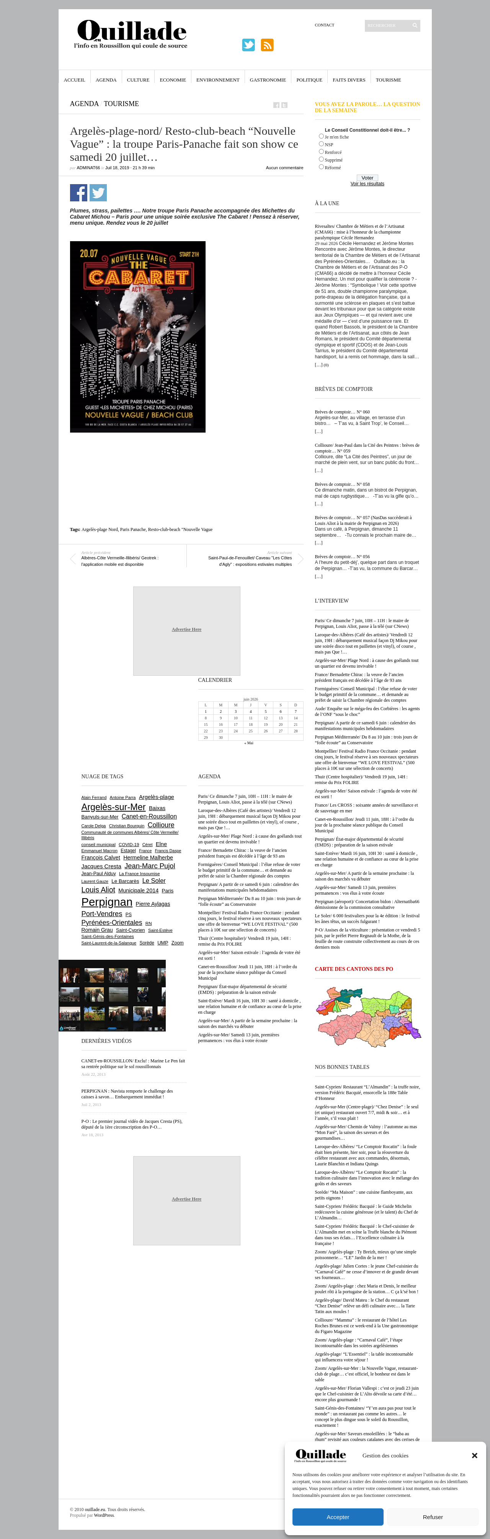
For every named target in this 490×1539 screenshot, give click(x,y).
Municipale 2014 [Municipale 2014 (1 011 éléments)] (138, 890)
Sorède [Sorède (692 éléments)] (147, 943)
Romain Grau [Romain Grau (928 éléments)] (97, 930)
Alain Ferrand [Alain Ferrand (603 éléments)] (94, 797)
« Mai (248, 743)
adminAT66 (88, 167)
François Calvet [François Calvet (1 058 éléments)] (101, 857)
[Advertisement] (186, 449)
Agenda (106, 80)
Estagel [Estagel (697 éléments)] (128, 850)
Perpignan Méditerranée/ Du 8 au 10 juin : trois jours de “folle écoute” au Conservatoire (366, 739)
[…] (319, 365)
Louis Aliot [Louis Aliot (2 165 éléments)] (98, 889)
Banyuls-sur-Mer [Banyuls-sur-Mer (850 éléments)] (100, 817)
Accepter (338, 1517)
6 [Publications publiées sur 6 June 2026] (281, 711)
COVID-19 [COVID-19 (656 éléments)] (129, 844)
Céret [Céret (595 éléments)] (147, 844)
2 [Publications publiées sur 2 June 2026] (221, 711)
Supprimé (334, 160)
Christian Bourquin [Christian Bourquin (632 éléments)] (127, 825)
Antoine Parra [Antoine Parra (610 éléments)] (123, 797)
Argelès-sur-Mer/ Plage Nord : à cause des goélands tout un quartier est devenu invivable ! (367, 663)
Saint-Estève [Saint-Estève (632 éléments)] (160, 930)
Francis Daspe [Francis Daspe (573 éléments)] (168, 850)
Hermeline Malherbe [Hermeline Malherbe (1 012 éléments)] (148, 857)
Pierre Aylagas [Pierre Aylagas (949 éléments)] (153, 904)
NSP (329, 144)
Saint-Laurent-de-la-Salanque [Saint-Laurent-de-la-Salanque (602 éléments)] (109, 943)
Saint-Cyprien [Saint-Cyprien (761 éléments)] (130, 930)
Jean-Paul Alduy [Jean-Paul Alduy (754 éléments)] (99, 873)
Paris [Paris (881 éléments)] (168, 891)
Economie (173, 80)
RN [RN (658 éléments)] (148, 923)
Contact (325, 25)
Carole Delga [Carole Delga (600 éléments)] (94, 825)
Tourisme (388, 80)
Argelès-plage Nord (100, 529)
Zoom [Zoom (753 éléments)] (178, 943)
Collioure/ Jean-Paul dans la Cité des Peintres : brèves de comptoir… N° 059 (367, 448)
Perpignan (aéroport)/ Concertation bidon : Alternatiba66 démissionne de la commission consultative (367, 904)
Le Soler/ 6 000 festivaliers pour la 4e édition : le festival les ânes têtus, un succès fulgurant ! (367, 918)
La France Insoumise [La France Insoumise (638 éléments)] (139, 873)
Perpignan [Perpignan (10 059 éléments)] (107, 901)
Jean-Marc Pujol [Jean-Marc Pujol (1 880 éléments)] (149, 866)
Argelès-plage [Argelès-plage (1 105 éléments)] (156, 797)
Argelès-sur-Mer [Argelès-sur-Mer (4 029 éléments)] (114, 807)
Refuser (433, 1517)
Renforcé (333, 152)
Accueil (74, 80)
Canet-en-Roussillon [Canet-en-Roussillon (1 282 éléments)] (149, 816)
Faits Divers (349, 80)
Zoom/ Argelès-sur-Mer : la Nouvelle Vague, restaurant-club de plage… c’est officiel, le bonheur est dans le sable (366, 1374)
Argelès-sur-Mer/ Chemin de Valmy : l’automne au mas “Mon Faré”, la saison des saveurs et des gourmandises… (366, 1132)
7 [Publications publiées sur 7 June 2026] (296, 711)
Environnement (218, 80)
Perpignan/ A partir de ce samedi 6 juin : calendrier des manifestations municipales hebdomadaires (365, 725)
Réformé (333, 167)
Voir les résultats (367, 183)
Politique (309, 80)
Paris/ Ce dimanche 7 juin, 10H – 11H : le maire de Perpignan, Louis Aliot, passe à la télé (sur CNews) (362, 623)
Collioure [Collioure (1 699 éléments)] (161, 825)
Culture (138, 80)
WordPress (104, 1515)
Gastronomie (268, 80)
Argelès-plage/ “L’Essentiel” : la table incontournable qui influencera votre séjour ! (364, 1357)
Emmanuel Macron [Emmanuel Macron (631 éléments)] (100, 850)
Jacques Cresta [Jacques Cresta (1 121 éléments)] (101, 866)
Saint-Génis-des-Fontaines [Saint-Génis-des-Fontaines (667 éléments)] (108, 936)
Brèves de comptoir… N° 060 (342, 412)
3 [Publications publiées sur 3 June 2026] (236, 711)
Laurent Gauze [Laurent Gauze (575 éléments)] (95, 881)
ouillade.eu (95, 1509)
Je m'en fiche (337, 137)
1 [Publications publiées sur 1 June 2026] (206, 711)
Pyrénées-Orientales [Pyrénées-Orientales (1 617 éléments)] (112, 922)
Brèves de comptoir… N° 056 (342, 556)
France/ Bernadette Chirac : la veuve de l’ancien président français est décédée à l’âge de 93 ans (359, 677)
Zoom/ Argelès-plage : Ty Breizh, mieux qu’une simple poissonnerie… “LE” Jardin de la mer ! (365, 1254)
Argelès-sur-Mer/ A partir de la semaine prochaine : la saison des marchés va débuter (364, 876)
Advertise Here (186, 629)
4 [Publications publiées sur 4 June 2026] (251, 711)
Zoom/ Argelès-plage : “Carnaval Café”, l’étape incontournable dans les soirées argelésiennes (359, 1342)
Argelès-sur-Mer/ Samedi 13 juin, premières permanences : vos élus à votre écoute (355, 890)
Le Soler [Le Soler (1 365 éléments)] (154, 880)
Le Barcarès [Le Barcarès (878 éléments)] (125, 881)
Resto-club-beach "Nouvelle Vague (180, 529)
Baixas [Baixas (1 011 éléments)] (157, 808)
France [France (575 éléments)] (145, 850)
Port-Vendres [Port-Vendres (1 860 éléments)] (102, 914)
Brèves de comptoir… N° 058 (342, 484)
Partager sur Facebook (78, 192)
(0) (326, 365)
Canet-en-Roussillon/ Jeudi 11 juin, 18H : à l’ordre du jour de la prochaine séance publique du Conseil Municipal (364, 825)
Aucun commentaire (285, 167)
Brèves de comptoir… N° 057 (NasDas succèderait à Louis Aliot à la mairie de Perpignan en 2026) (363, 520)
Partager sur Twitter (98, 192)
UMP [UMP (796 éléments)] (162, 943)
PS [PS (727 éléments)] (129, 914)
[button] (475, 1455)
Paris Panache (133, 529)
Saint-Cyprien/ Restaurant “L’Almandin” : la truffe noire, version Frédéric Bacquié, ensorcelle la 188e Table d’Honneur (367, 1092)
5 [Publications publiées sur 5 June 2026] (266, 711)
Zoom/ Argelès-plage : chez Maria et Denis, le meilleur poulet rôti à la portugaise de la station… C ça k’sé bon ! (367, 1288)
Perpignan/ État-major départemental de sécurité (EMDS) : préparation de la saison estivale (359, 842)
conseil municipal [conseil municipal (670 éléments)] (99, 844)
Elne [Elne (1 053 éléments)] (161, 844)
